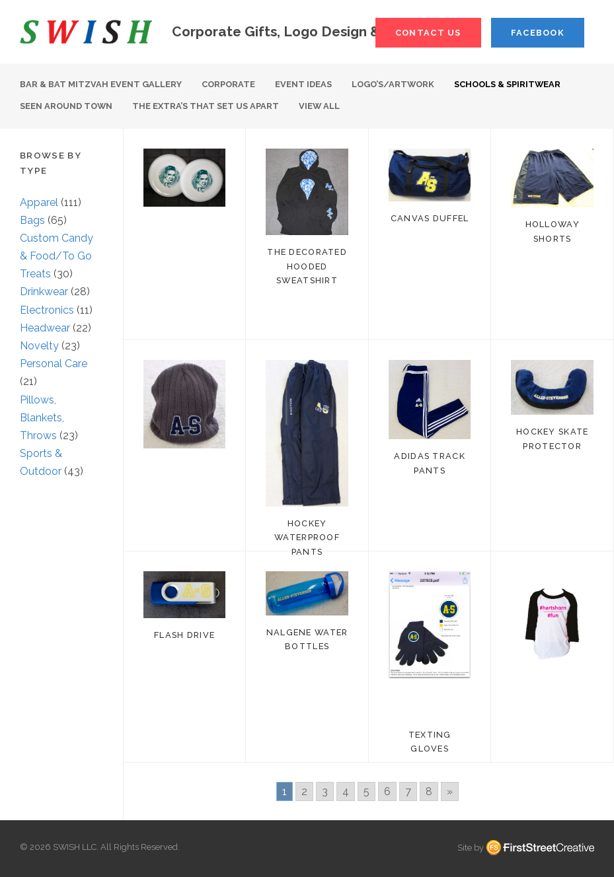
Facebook (537, 33)
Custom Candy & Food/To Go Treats (56, 256)
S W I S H (86, 32)
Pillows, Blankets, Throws (42, 418)
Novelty (39, 345)
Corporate (228, 84)
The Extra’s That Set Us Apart (205, 106)
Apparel (39, 202)
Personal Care (53, 363)
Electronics (47, 310)
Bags (32, 220)
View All (319, 106)
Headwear (45, 328)
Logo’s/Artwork (393, 84)
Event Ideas (303, 84)
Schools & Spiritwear (507, 84)
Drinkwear (44, 291)
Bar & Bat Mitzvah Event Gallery (101, 84)
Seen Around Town (66, 106)
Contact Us (428, 33)
